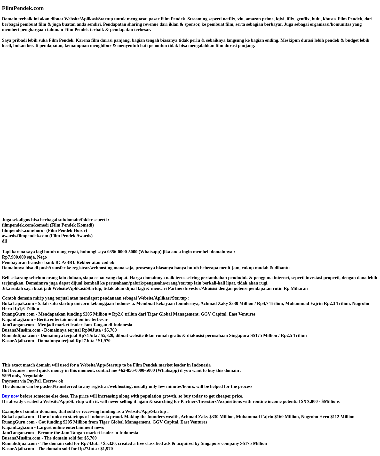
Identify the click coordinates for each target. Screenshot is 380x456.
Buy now (10, 396)
